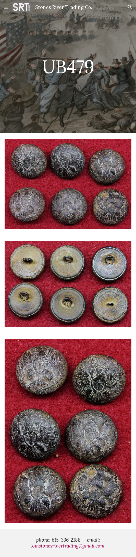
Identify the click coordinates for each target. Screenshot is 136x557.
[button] (6, 7)
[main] (68, 67)
